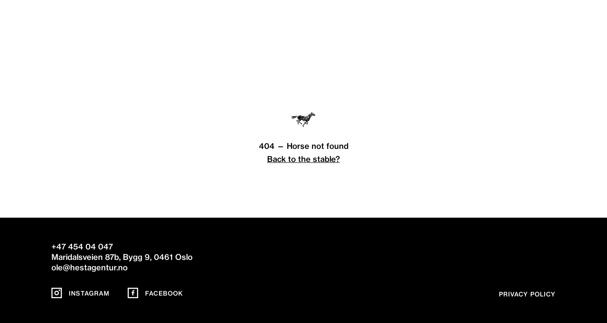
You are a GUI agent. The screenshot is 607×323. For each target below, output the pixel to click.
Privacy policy (527, 294)
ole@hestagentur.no (89, 267)
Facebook (155, 293)
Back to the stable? (303, 159)
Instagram (80, 293)
